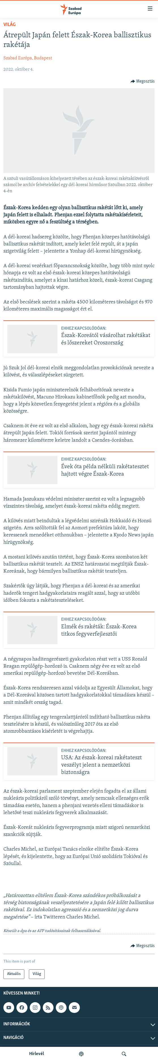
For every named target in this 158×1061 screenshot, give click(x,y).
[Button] (143, 81)
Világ (9, 24)
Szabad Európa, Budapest (27, 58)
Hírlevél (36, 1054)
